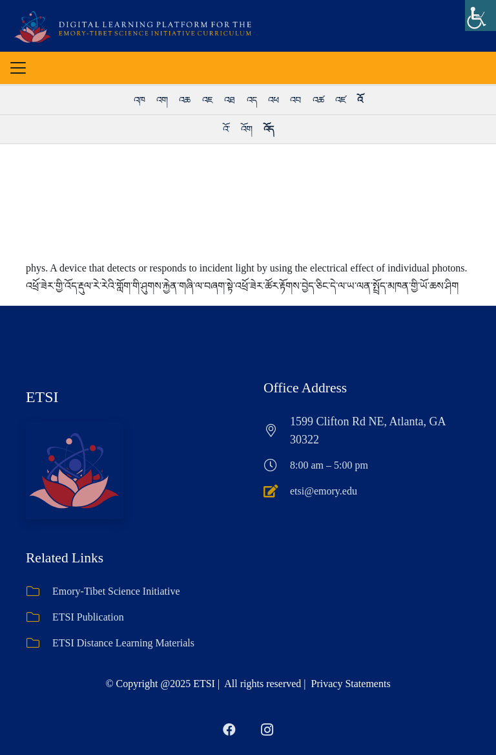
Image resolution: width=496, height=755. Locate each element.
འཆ (184, 100)
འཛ (340, 100)
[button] (18, 68)
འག (161, 100)
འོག (246, 129)
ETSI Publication (88, 616)
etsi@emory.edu (323, 490)
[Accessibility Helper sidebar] (480, 15)
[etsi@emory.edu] (277, 491)
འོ (359, 100)
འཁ (139, 100)
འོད (268, 129)
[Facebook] (229, 730)
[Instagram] (267, 730)
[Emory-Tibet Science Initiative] (39, 591)
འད (251, 100)
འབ (295, 100)
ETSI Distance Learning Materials (123, 642)
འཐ (229, 100)
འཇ (207, 100)
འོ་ (226, 129)
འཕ (273, 100)
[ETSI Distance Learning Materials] (39, 643)
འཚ (318, 100)
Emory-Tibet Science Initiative (116, 591)
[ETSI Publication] (39, 617)
